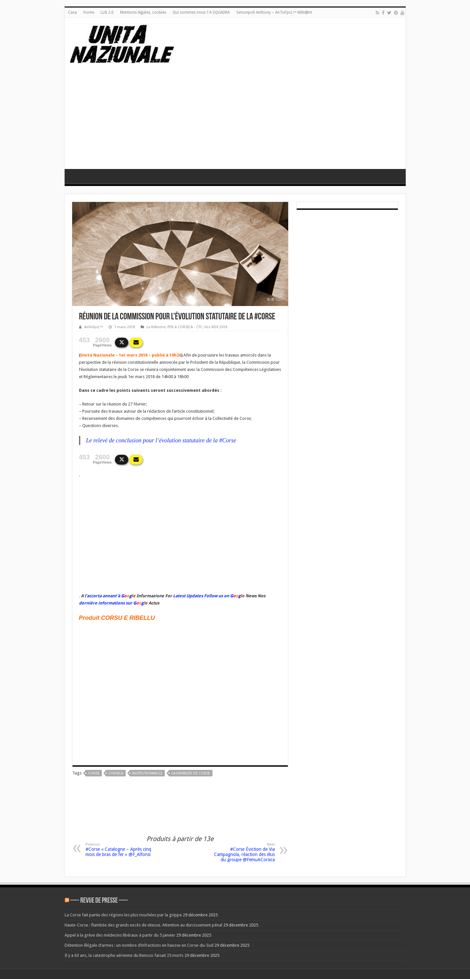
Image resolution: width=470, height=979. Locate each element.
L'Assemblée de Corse (190, 773)
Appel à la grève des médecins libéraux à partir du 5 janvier (120, 935)
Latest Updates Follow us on (200, 595)
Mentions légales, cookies (143, 12)
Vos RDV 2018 (215, 327)
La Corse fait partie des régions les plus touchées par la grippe (123, 914)
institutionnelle (147, 773)
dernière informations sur (105, 603)
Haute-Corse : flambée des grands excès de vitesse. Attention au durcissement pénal (143, 925)
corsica (115, 773)
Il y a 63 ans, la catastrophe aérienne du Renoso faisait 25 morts (124, 955)
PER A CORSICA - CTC (184, 327)
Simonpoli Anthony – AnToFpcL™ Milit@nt (274, 12)
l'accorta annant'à (102, 595)
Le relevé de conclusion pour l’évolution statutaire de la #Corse (161, 440)
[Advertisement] (235, 120)
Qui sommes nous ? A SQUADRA (201, 12)
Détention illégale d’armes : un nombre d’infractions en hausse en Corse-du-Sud (139, 945)
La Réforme (156, 327)
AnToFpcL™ (93, 327)
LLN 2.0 (107, 12)
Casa (72, 12)
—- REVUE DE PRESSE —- (99, 901)
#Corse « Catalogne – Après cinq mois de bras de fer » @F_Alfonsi (119, 849)
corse (94, 773)
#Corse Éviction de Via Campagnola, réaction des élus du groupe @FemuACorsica (241, 852)
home (89, 12)
